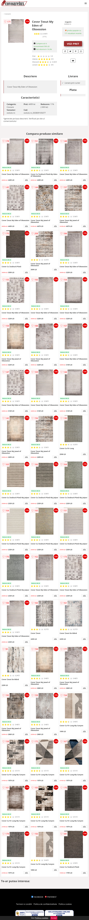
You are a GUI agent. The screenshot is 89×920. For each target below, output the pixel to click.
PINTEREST (50, 897)
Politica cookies (65, 904)
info (26, 180)
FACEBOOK (37, 897)
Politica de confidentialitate (45, 904)
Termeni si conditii (24, 904)
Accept (54, 918)
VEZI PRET (73, 43)
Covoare (8, 14)
